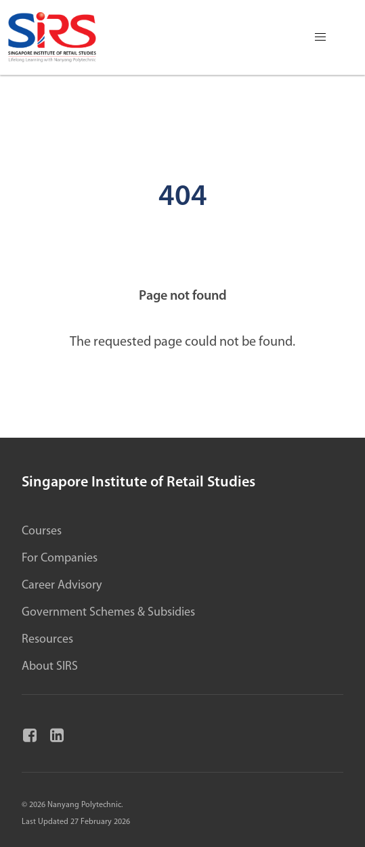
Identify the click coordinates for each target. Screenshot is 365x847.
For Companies (60, 558)
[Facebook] (35, 736)
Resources (47, 639)
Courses (42, 531)
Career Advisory (62, 585)
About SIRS (50, 666)
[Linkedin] (62, 736)
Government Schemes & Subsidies (108, 612)
